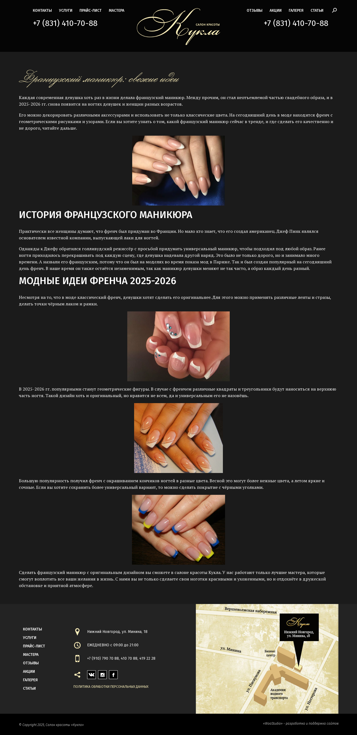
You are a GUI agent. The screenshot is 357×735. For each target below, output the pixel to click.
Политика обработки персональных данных (110, 687)
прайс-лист (90, 10)
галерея (296, 10)
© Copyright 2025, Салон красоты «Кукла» (51, 725)
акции (276, 10)
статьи (317, 10)
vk (89, 673)
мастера (116, 10)
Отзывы (254, 10)
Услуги (65, 10)
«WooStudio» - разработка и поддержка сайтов (300, 723)
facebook (113, 673)
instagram (102, 673)
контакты (42, 10)
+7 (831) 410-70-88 (65, 23)
